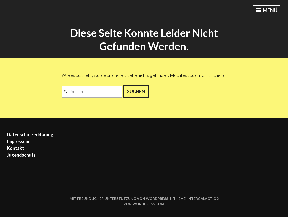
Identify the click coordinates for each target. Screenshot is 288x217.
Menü (266, 10)
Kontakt (15, 148)
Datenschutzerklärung (30, 135)
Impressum (18, 141)
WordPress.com (148, 204)
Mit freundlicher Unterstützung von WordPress (119, 198)
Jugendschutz (21, 155)
